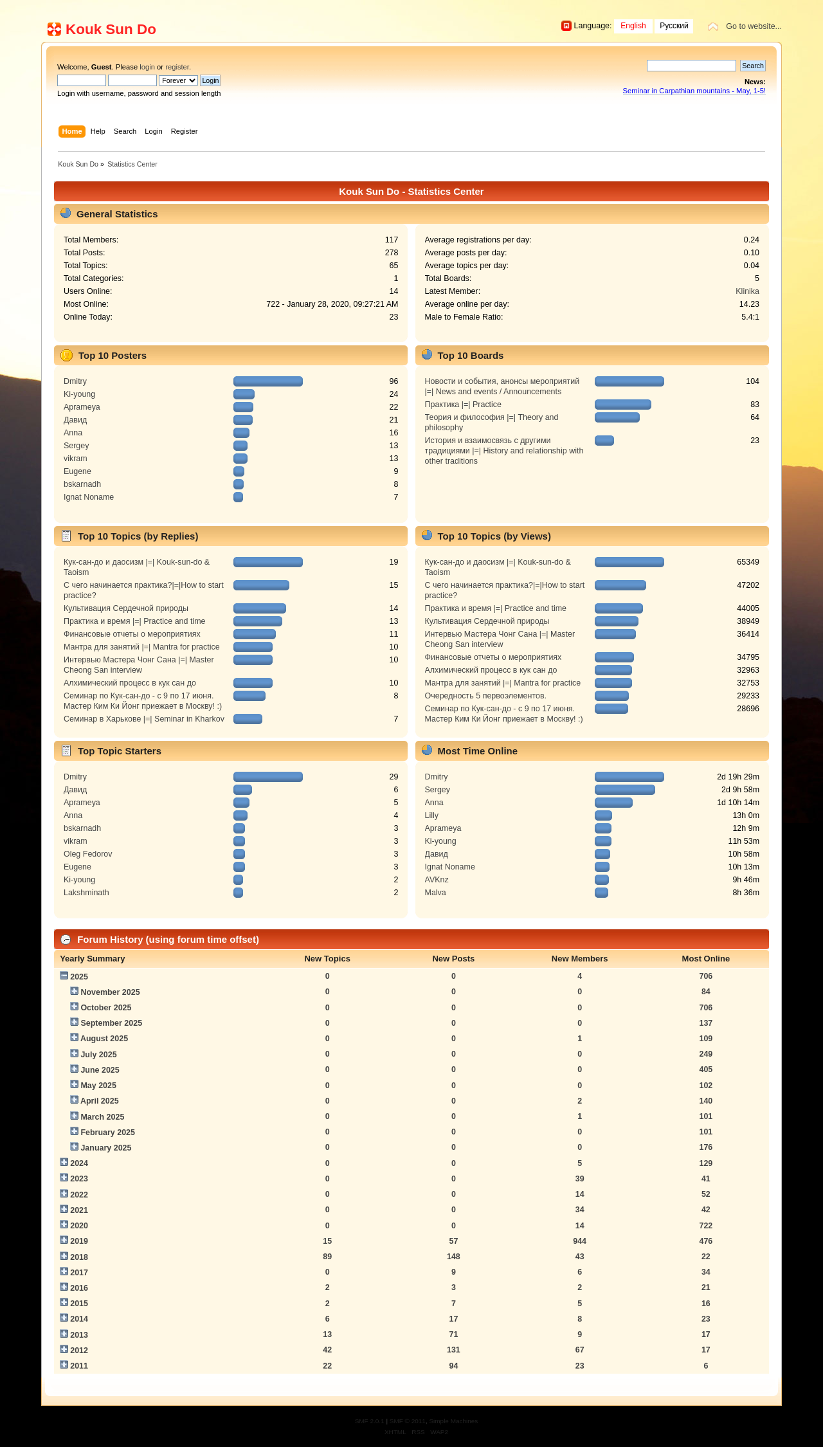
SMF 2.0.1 (369, 1420)
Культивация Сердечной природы (126, 608)
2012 (79, 1350)
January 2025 (105, 1147)
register (177, 67)
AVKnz (437, 879)
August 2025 (104, 1038)
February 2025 (107, 1132)
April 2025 (99, 1101)
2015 (79, 1303)
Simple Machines (453, 1420)
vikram (75, 458)
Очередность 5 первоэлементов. (486, 695)
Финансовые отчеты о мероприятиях (132, 634)
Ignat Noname (89, 497)
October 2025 (105, 1007)
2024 (79, 1163)
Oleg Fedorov (88, 854)
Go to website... (754, 26)
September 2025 (111, 1023)
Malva (435, 892)
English (633, 25)
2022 (79, 1194)
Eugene (77, 471)
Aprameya (82, 407)
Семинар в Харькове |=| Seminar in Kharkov (144, 719)
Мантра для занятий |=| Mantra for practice (142, 646)
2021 (79, 1210)
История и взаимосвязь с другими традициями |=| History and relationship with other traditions (504, 451)
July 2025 (98, 1054)
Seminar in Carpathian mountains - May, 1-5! (694, 91)
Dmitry (75, 381)
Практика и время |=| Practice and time (135, 621)
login (147, 67)
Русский (674, 25)
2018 (79, 1257)
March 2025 (102, 1117)
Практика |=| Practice (463, 404)
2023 (79, 1178)
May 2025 (98, 1085)
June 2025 (99, 1070)
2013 (79, 1335)
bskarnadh (82, 484)
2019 (79, 1241)
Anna (73, 432)
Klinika (747, 291)
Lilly (432, 815)
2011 (79, 1365)
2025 (79, 976)
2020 (79, 1225)
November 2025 (110, 992)
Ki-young (79, 394)
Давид (75, 419)
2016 (79, 1288)
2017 (79, 1272)
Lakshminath (86, 892)
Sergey (76, 445)
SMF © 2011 (408, 1420)
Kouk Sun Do (111, 29)
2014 (79, 1319)
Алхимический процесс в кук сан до (130, 682)
